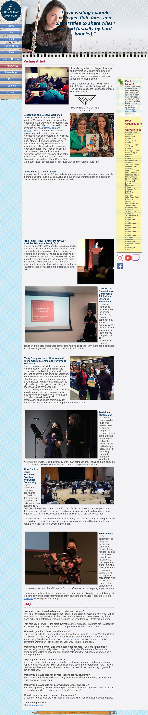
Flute (11, 52)
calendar (65, 639)
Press (11, 79)
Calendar (11, 39)
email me (28, 598)
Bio (11, 32)
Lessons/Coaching (11, 59)
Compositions (11, 46)
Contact (11, 92)
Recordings (11, 72)
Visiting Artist (11, 66)
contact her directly (130, 112)
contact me (78, 639)
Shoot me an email (33, 705)
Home (11, 26)
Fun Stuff (11, 85)
